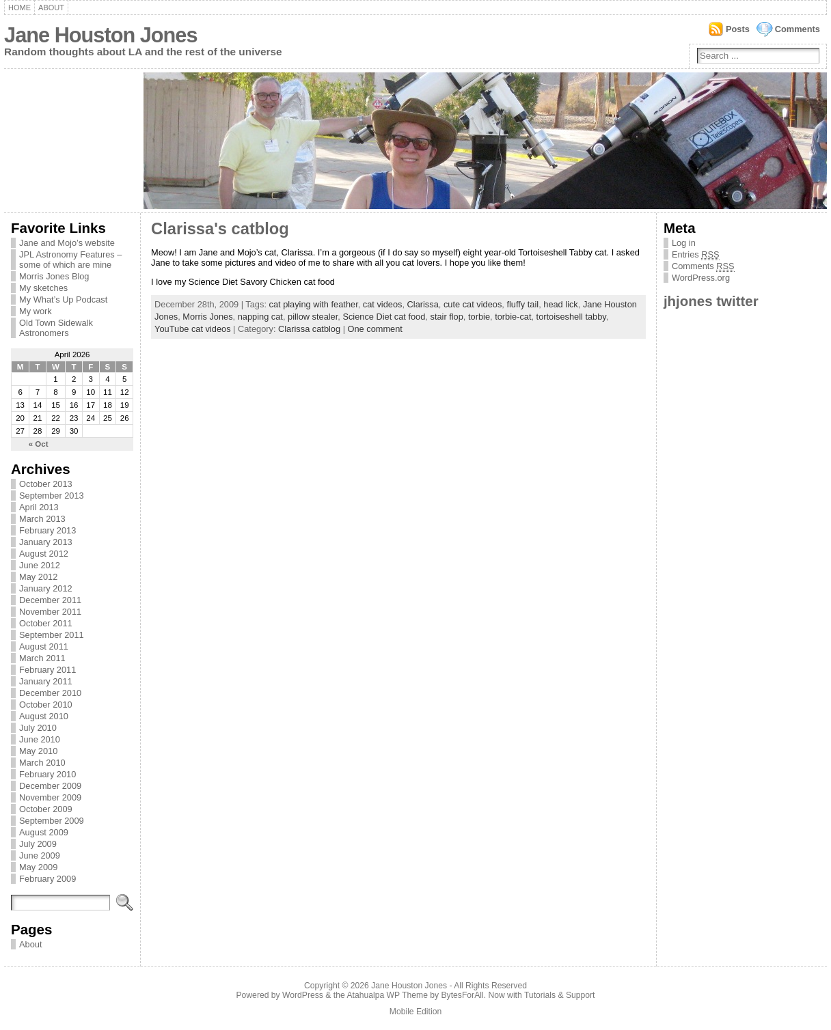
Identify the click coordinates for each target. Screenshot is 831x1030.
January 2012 (45, 588)
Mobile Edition (415, 1011)
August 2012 (43, 553)
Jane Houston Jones (100, 35)
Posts (738, 29)
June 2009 (39, 855)
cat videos (383, 304)
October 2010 (45, 704)
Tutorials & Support (559, 995)
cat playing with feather (313, 304)
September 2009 (51, 821)
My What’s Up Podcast (63, 299)
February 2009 (47, 879)
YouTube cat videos (192, 329)
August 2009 (43, 832)
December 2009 (50, 786)
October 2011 (45, 623)
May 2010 (38, 751)
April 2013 (39, 507)
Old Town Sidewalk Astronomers (56, 328)
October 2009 (45, 809)
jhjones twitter (711, 301)
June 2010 (39, 739)
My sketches (43, 288)
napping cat (260, 316)
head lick (560, 304)
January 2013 (45, 542)
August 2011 (43, 646)
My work (35, 311)
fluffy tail (522, 304)
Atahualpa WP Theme (386, 995)
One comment (375, 329)
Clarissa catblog (309, 329)
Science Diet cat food (383, 316)
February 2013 (47, 530)
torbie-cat (513, 316)
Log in (684, 243)
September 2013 (51, 495)
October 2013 (45, 484)
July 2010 (38, 728)
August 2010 (43, 716)
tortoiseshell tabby (571, 316)
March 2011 (42, 658)
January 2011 (45, 681)
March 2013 (42, 519)
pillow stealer (313, 316)
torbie (479, 316)
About (51, 7)
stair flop (446, 316)
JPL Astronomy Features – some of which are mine (70, 259)
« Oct (39, 444)
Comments (797, 29)
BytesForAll (462, 995)
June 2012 (39, 565)
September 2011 (51, 635)
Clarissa (423, 304)
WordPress (302, 995)
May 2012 (38, 577)
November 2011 (50, 612)
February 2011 (47, 670)
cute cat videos (473, 304)
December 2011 (50, 600)
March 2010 (42, 762)
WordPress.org (701, 278)
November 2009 (50, 797)
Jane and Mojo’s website (67, 243)
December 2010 (50, 693)
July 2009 (38, 844)
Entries (696, 254)
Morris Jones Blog (54, 276)
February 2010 (47, 774)
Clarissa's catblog (220, 229)
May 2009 (38, 867)
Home (19, 7)
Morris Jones (207, 316)
